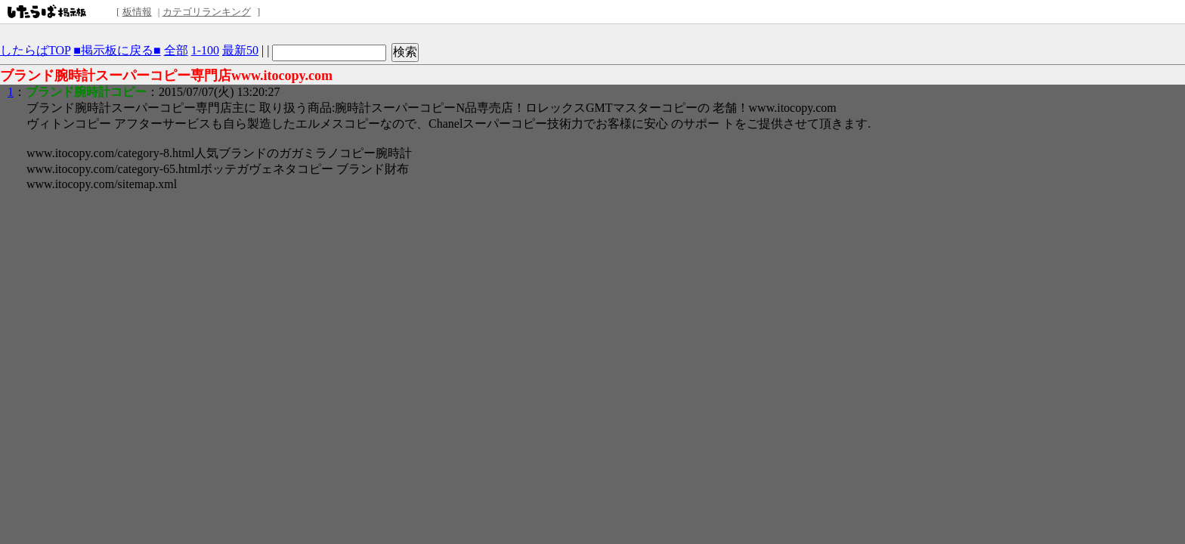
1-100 (205, 50)
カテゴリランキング (206, 11)
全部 (176, 50)
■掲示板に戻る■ (116, 50)
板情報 (137, 11)
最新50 (240, 50)
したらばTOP (35, 50)
